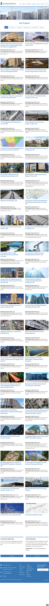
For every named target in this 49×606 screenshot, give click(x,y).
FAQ (27, 572)
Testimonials (29, 566)
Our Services (22, 574)
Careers (20, 570)
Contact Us (28, 576)
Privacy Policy (46, 579)
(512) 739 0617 (8, 573)
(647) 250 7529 (8, 571)
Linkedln (4, 576)
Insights (28, 574)
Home (20, 565)
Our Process (21, 572)
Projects (28, 565)
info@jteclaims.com (7, 565)
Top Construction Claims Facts (30, 569)
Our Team (21, 568)
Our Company (22, 566)
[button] (11, 556)
